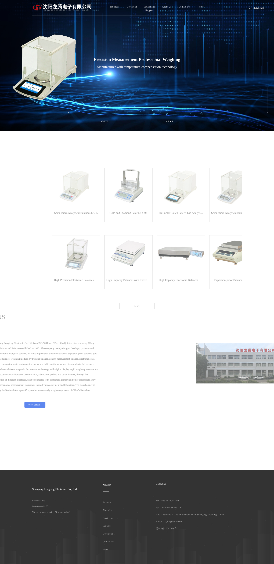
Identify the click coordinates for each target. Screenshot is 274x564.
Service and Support (149, 9)
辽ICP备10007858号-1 (167, 528)
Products (114, 7)
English (258, 8)
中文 (248, 8)
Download (132, 7)
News (201, 7)
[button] (169, 122)
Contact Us (184, 7)
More (137, 310)
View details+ (22, 405)
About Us (166, 7)
